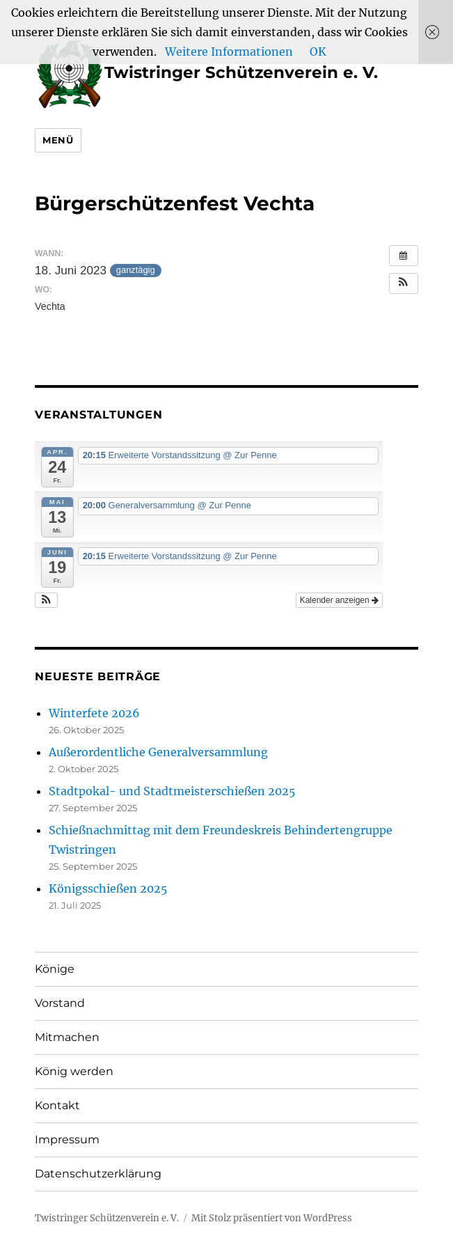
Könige (54, 969)
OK (318, 51)
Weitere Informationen (229, 51)
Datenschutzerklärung (98, 1173)
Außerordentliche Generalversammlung (158, 752)
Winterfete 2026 (94, 713)
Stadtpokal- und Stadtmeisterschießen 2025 (172, 791)
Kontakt (57, 1105)
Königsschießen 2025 (108, 888)
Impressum (67, 1139)
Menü (57, 140)
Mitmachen (67, 1037)
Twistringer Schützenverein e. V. (206, 72)
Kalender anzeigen (339, 600)
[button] (404, 283)
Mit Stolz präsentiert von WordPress (271, 1218)
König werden (74, 1071)
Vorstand (60, 1003)
